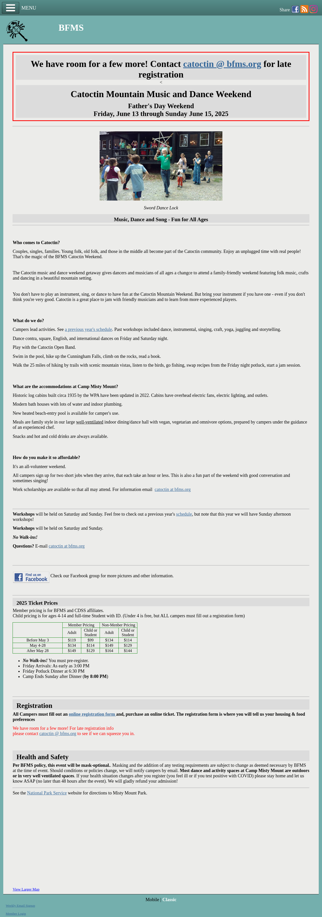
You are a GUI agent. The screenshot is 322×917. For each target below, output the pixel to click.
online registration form (92, 714)
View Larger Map (26, 889)
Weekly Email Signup (20, 905)
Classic (169, 899)
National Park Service (47, 792)
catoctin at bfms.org (173, 489)
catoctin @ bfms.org (222, 64)
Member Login (16, 913)
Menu (10, 8)
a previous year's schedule (88, 329)
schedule (184, 514)
